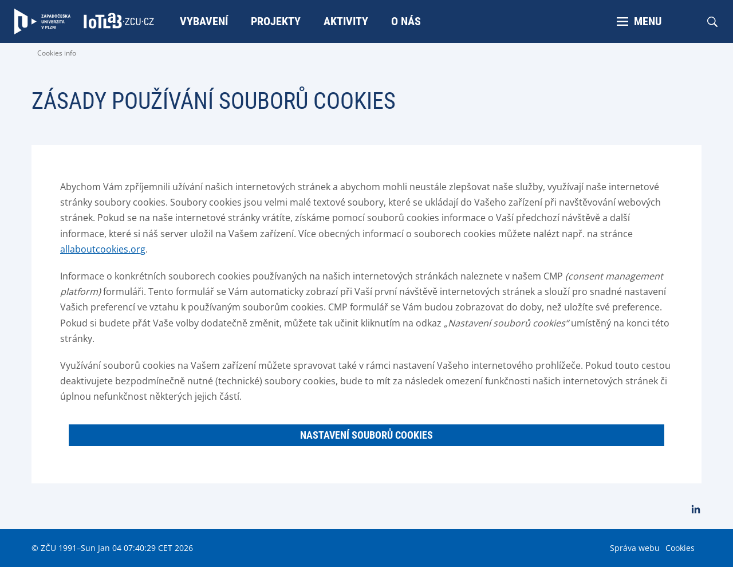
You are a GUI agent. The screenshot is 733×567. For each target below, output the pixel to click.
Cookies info (56, 53)
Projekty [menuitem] (276, 21)
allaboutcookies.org (102, 249)
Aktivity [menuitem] (346, 21)
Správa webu (635, 547)
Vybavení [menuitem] (204, 21)
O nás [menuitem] (406, 21)
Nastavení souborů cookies (366, 435)
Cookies (680, 547)
